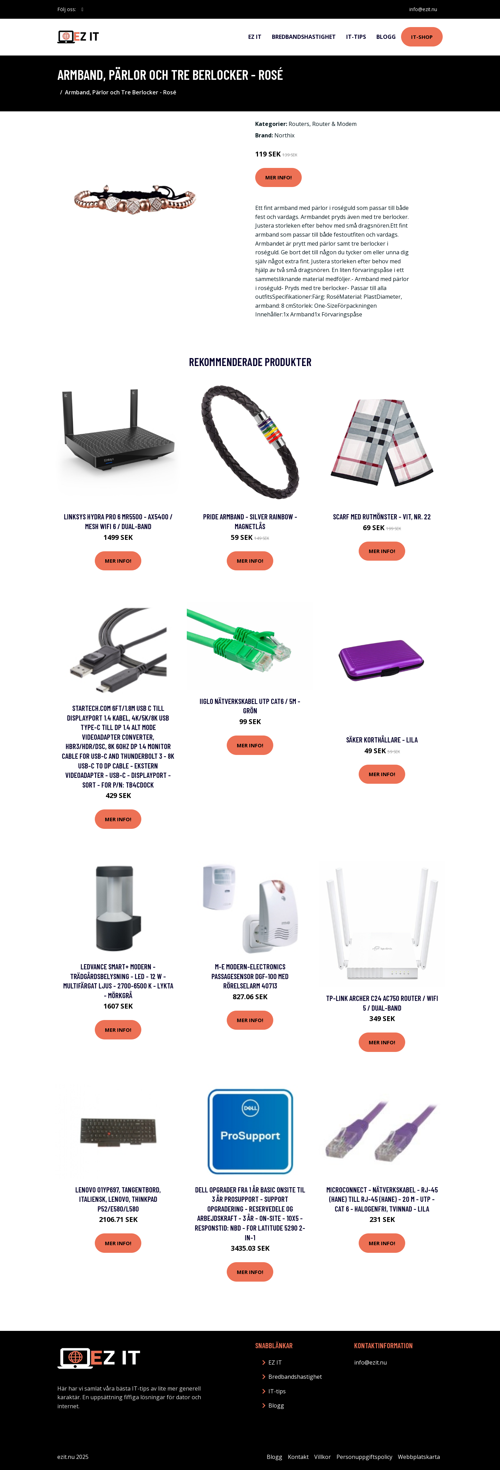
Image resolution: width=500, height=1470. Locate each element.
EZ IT (254, 37)
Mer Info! (278, 177)
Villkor (322, 1457)
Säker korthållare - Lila (382, 739)
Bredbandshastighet (304, 37)
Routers (299, 124)
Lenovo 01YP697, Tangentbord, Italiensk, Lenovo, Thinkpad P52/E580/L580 (118, 1199)
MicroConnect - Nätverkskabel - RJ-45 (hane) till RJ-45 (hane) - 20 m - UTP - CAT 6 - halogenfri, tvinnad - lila (382, 1199)
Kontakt (298, 1457)
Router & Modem (334, 124)
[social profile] (82, 9)
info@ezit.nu (423, 9)
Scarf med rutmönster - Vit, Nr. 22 (382, 516)
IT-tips (356, 37)
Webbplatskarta (419, 1457)
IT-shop (422, 36)
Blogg (386, 37)
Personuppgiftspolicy (364, 1457)
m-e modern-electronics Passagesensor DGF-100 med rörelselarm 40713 (250, 976)
